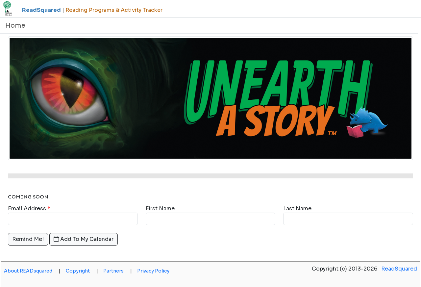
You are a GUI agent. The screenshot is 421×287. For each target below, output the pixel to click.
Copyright (82, 271)
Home (15, 25)
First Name (160, 208)
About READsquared (32, 271)
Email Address (27, 208)
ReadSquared (399, 268)
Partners (117, 271)
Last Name (297, 208)
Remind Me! (28, 239)
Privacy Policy (153, 271)
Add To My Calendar (83, 239)
